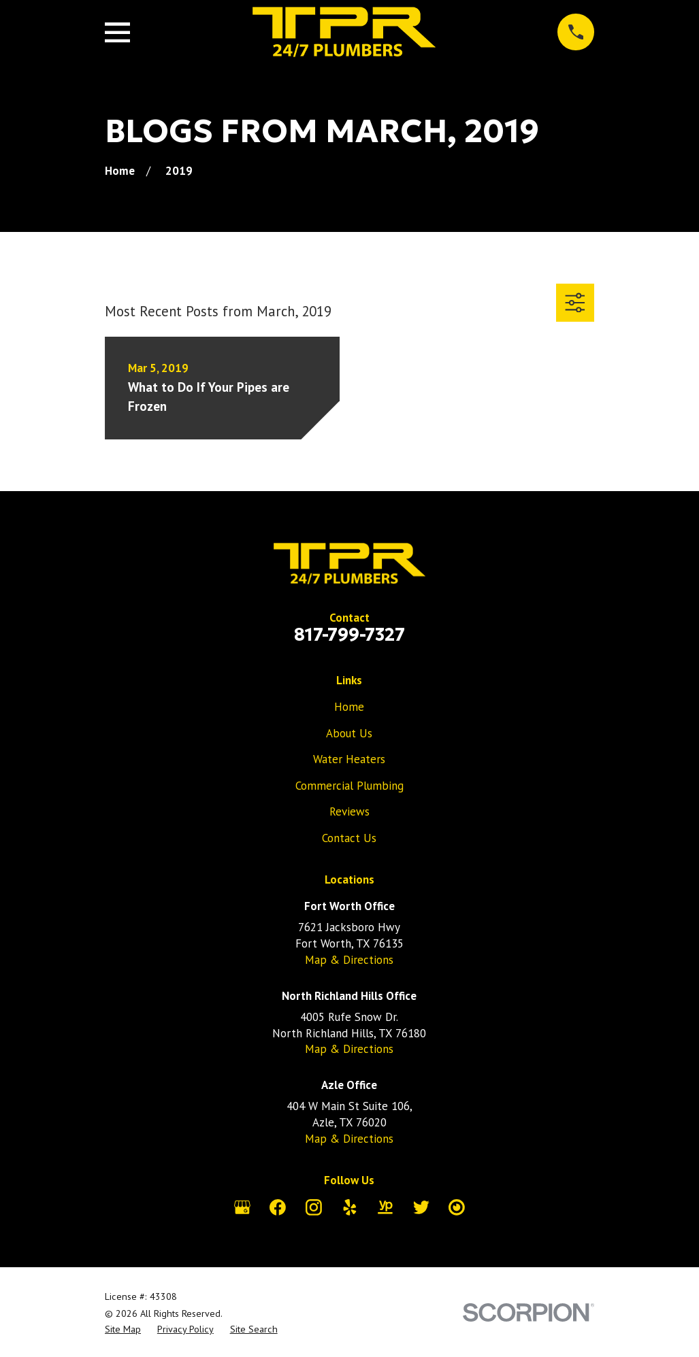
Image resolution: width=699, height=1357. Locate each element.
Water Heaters (349, 759)
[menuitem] (123, 1330)
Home (349, 706)
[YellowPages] (385, 1207)
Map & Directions (349, 959)
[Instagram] (314, 1207)
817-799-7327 (349, 635)
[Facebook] (278, 1207)
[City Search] (457, 1207)
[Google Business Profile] (242, 1207)
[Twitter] (421, 1207)
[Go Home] (120, 170)
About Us (349, 733)
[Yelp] (350, 1207)
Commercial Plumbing (349, 785)
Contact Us (349, 838)
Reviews (349, 811)
